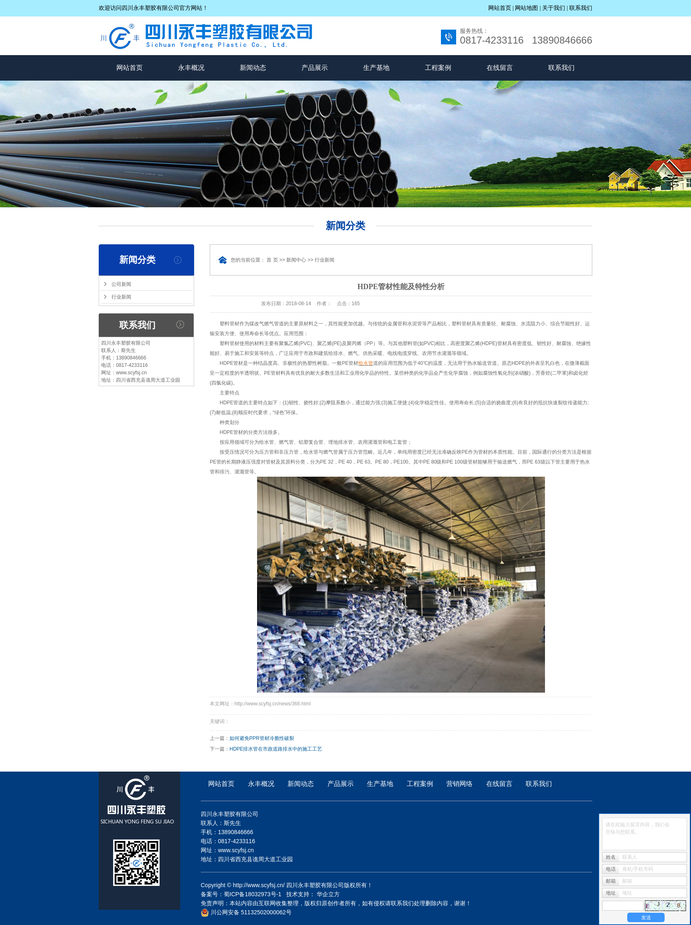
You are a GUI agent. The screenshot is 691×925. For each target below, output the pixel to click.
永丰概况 (191, 67)
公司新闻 (121, 284)
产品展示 (314, 67)
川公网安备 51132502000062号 (246, 912)
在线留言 (500, 67)
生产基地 (376, 67)
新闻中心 (296, 260)
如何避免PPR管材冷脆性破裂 (262, 738)
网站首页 (499, 8)
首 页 (272, 260)
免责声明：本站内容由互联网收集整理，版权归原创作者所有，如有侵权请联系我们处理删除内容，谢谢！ (336, 903)
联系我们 (580, 8)
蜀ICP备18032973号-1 (252, 894)
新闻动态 (253, 67)
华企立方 (328, 894)
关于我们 (553, 8)
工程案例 (438, 67)
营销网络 (459, 783)
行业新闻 (121, 297)
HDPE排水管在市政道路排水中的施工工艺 (276, 749)
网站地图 (527, 8)
